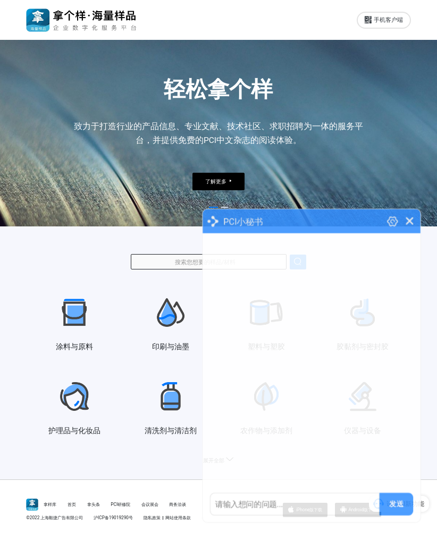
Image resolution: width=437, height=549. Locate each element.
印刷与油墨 (170, 323)
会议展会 (149, 504)
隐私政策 (152, 517)
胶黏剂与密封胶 (363, 323)
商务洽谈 (177, 504)
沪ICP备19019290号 (113, 517)
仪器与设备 (362, 407)
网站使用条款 (178, 517)
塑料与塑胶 (266, 323)
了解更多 (218, 181)
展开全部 (218, 460)
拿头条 (93, 504)
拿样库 (50, 504)
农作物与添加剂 (266, 407)
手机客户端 (383, 20)
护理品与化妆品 (74, 407)
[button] (213, 207)
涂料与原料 (74, 323)
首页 (72, 504)
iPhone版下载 (305, 510)
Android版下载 (358, 510)
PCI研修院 (120, 504)
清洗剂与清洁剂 (171, 407)
